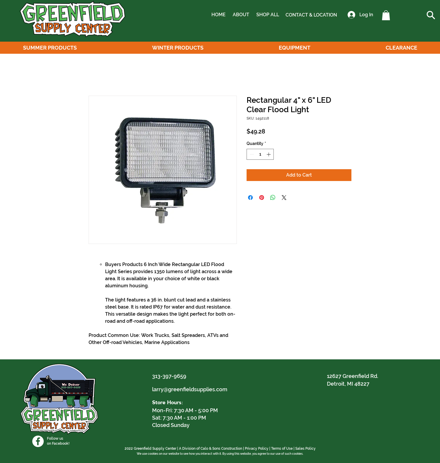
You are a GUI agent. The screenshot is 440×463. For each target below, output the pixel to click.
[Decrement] (251, 154)
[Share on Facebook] (250, 197)
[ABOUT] (241, 15)
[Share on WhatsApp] (272, 197)
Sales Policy (305, 448)
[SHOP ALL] (267, 15)
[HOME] (218, 15)
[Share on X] (284, 197)
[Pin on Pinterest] (261, 197)
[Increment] (269, 154)
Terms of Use (282, 448)
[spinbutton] (260, 154)
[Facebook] (38, 441)
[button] (386, 15)
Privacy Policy (256, 448)
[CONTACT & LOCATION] (311, 15)
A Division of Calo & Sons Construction (210, 448)
